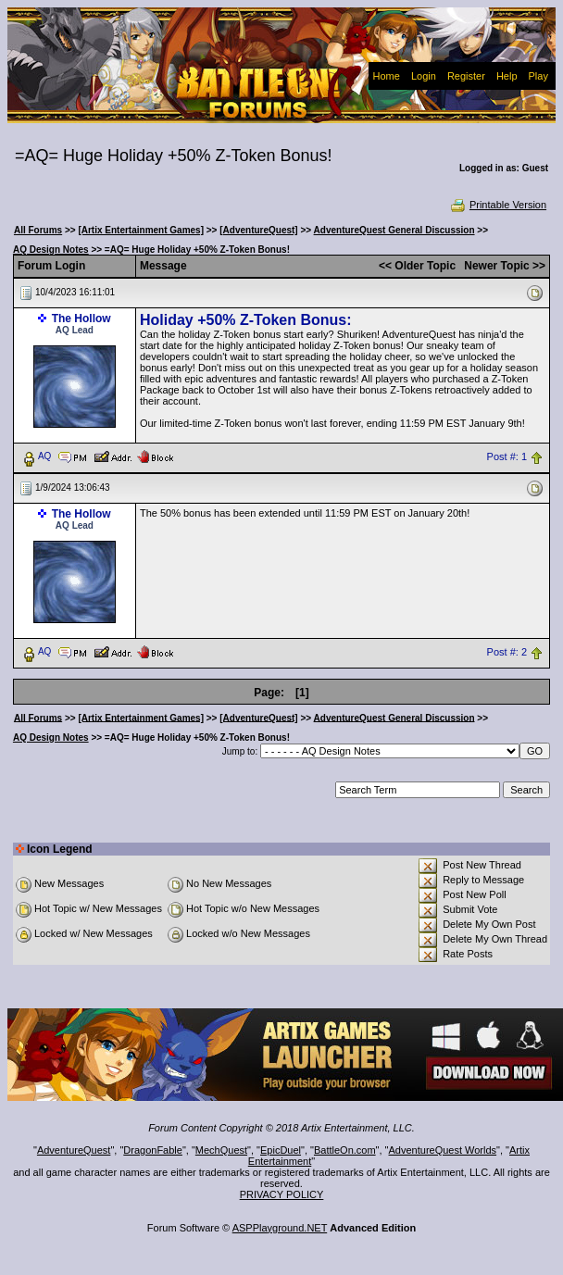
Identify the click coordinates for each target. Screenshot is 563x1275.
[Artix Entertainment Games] (141, 230)
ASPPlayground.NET (280, 1227)
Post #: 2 (507, 651)
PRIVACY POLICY (282, 1194)
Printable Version (497, 204)
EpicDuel (280, 1150)
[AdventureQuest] (258, 230)
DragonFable (152, 1150)
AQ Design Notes (51, 249)
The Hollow (81, 318)
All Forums (38, 230)
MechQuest (221, 1150)
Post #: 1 (507, 456)
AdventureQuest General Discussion (394, 230)
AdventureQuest (74, 1150)
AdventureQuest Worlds (443, 1150)
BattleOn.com (345, 1150)
